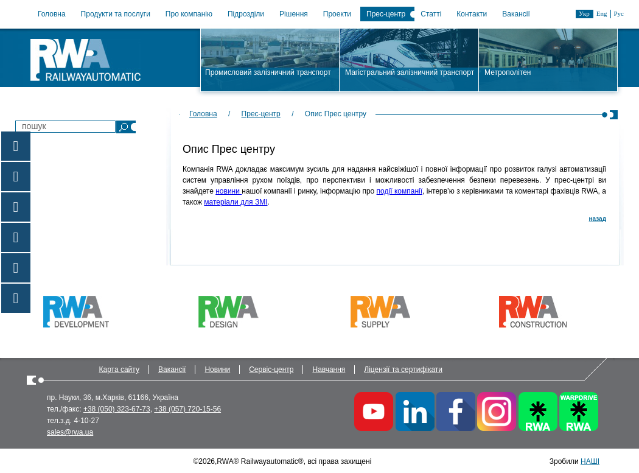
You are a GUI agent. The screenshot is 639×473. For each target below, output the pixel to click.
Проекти (337, 14)
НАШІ (590, 461)
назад (597, 218)
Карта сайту (119, 369)
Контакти (471, 14)
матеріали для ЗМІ (235, 202)
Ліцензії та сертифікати (403, 369)
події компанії (399, 191)
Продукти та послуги (115, 14)
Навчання (328, 369)
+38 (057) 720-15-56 (187, 409)
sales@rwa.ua (70, 432)
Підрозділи (246, 14)
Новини (217, 369)
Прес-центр (385, 14)
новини (228, 191)
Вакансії (516, 14)
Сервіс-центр (271, 369)
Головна (52, 14)
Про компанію (189, 14)
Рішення (293, 14)
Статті (431, 14)
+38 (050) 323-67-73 (116, 409)
